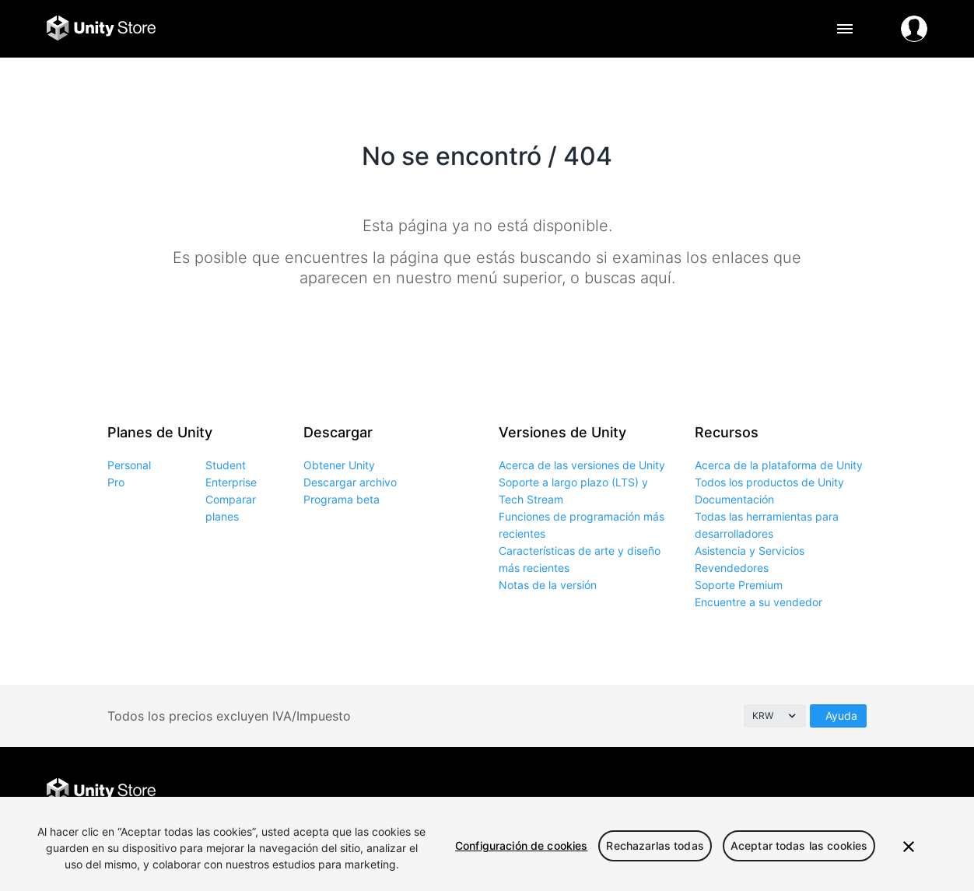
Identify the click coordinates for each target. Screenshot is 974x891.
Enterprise (231, 482)
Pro (115, 482)
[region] (487, 844)
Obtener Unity (339, 465)
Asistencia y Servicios (749, 550)
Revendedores (732, 567)
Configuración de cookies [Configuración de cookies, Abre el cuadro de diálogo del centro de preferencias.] (521, 845)
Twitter (808, 791)
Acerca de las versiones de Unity (582, 465)
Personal (129, 465)
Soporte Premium (739, 584)
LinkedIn (878, 791)
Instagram (843, 791)
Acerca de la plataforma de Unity (779, 465)
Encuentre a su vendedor (758, 602)
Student (225, 465)
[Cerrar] (908, 847)
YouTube (913, 791)
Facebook (773, 791)
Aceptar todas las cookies (799, 845)
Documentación (734, 499)
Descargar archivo (350, 482)
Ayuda (841, 715)
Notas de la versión (548, 584)
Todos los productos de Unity (769, 482)
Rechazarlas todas (654, 845)
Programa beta (341, 499)
